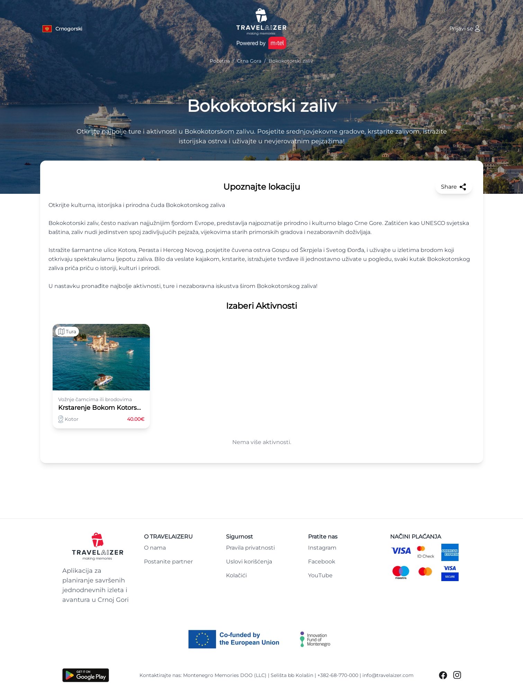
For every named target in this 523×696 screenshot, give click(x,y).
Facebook (321, 561)
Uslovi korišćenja (249, 561)
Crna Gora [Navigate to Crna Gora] (249, 61)
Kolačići (236, 575)
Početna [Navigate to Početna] (220, 61)
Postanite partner (168, 561)
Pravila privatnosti (250, 547)
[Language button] (62, 29)
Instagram (322, 547)
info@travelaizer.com (388, 675)
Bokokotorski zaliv (261, 106)
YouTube (320, 575)
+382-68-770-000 (337, 675)
